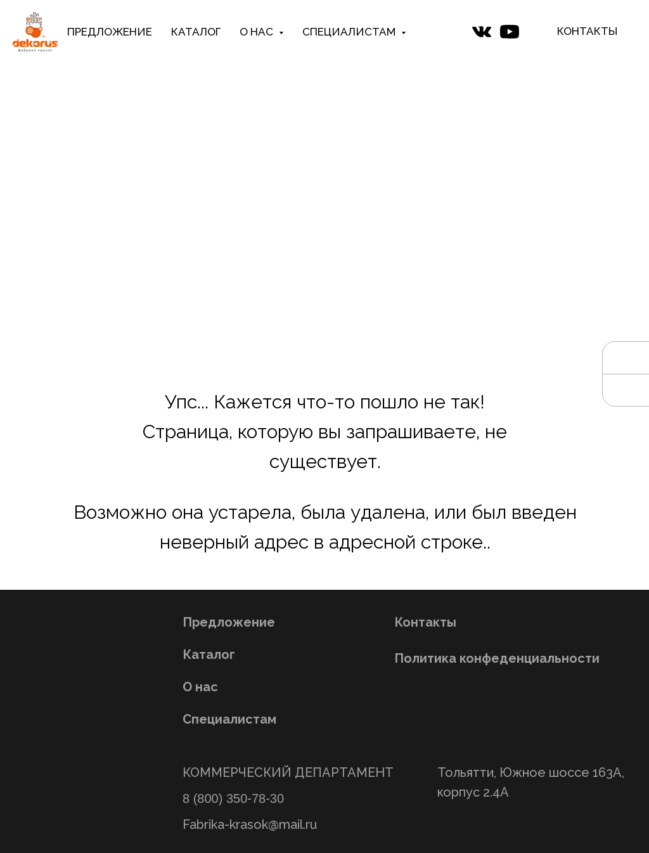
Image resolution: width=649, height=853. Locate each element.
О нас (200, 686)
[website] (481, 31)
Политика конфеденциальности (497, 658)
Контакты (425, 622)
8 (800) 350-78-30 (233, 798)
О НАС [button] (258, 31)
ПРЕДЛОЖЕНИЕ (109, 31)
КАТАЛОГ (196, 31)
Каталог (209, 654)
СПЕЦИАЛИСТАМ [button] (350, 31)
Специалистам (229, 719)
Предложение (229, 622)
